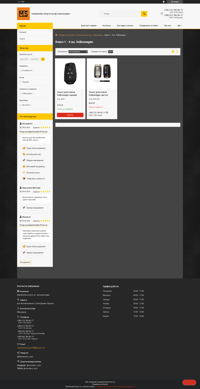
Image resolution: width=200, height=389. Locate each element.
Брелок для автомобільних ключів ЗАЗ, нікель (34, 139)
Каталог (23, 32)
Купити (70, 115)
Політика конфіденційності (124, 386)
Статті (22, 39)
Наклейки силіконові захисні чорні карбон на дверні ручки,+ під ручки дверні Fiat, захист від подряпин (36, 234)
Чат (189, 382)
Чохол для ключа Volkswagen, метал (98, 93)
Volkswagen (98, 35)
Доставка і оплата (125, 26)
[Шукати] (144, 14)
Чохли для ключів (83, 35)
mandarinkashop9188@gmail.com (31, 348)
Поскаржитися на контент (104, 386)
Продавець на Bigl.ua (100, 384)
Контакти (106, 26)
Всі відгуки (24, 262)
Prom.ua (112, 382)
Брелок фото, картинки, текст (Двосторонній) (35, 198)
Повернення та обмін (149, 26)
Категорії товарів (88, 26)
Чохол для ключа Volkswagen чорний (67, 93)
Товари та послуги (66, 35)
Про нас (167, 26)
